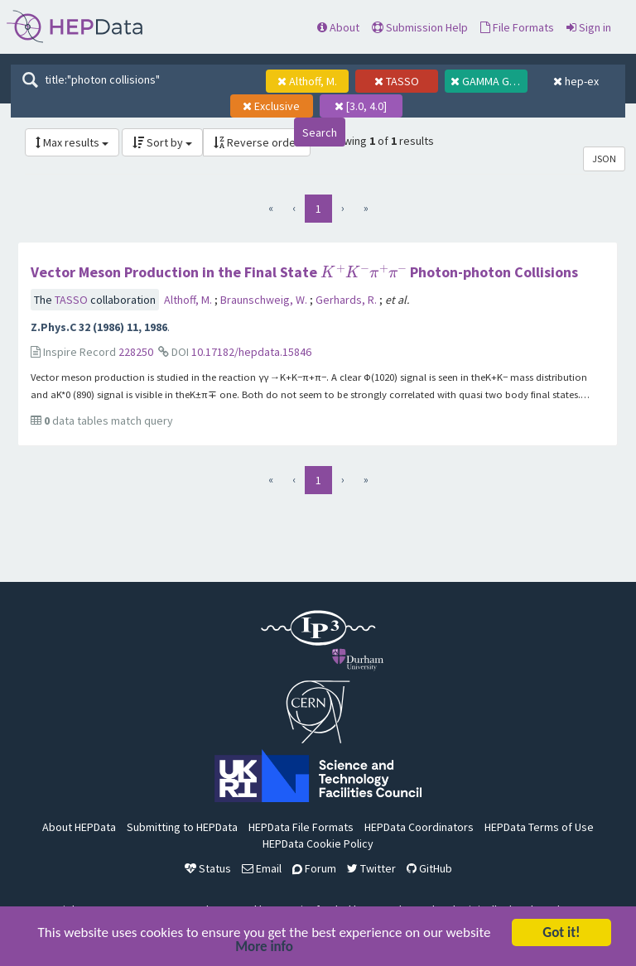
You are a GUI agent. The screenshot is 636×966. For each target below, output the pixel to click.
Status (208, 868)
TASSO (72, 299)
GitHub (429, 868)
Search (319, 132)
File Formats (517, 27)
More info (264, 948)
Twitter (371, 868)
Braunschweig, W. (265, 299)
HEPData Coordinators (419, 826)
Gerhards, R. (347, 299)
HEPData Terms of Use (539, 826)
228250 (135, 351)
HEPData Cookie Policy (318, 843)
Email (262, 868)
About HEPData (79, 826)
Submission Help (420, 27)
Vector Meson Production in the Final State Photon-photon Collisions (304, 271)
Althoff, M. (189, 299)
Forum (314, 868)
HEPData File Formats (301, 826)
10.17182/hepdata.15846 (251, 351)
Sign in (588, 27)
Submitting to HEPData (182, 826)
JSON (604, 158)
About (338, 27)
